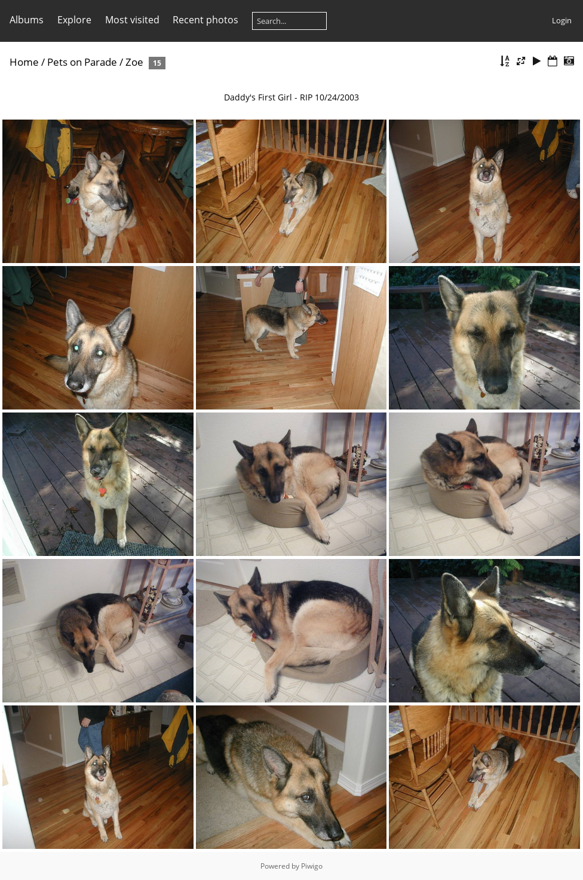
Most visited (132, 19)
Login (562, 20)
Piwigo (312, 866)
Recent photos (205, 19)
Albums (27, 19)
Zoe (134, 62)
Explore (74, 19)
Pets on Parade (82, 62)
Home (24, 62)
